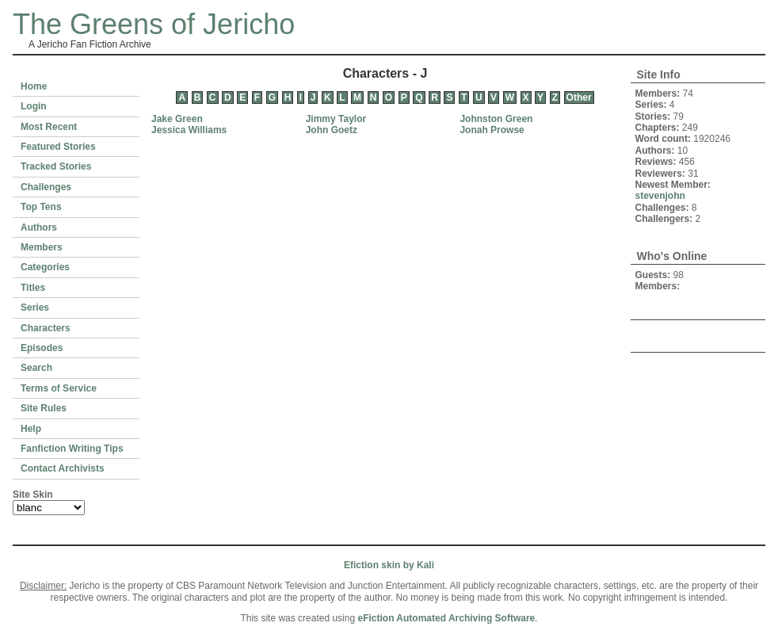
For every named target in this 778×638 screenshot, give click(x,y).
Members (42, 247)
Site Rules (44, 408)
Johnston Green (496, 118)
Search (36, 367)
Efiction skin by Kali (389, 565)
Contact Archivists (63, 468)
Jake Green (177, 118)
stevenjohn (660, 195)
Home (34, 86)
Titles (33, 287)
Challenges (46, 187)
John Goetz (331, 130)
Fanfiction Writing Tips (72, 448)
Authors (39, 227)
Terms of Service (59, 388)
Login (34, 106)
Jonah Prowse (492, 130)
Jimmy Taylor (336, 118)
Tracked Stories (56, 166)
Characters (46, 328)
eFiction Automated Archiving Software (446, 618)
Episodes (42, 347)
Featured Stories (58, 146)
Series (35, 307)
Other (579, 97)
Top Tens (41, 206)
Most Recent (49, 126)
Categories (45, 267)
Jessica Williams (189, 130)
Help (31, 428)
